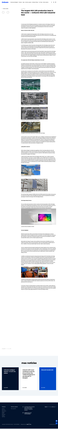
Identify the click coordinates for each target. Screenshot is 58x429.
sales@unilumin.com (28, 413)
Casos (24, 2)
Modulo (3, 415)
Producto (20, 2)
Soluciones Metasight (14, 2)
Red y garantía (13, 409)
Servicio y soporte (28, 2)
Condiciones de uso (52, 424)
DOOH (3, 413)
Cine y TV (3, 410)
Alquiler (3, 412)
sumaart (26, 424)
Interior (3, 409)
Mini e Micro (4, 411)
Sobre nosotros (45, 2)
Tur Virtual (40, 2)
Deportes (3, 414)
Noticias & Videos (35, 2)
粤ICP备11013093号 (17, 424)
